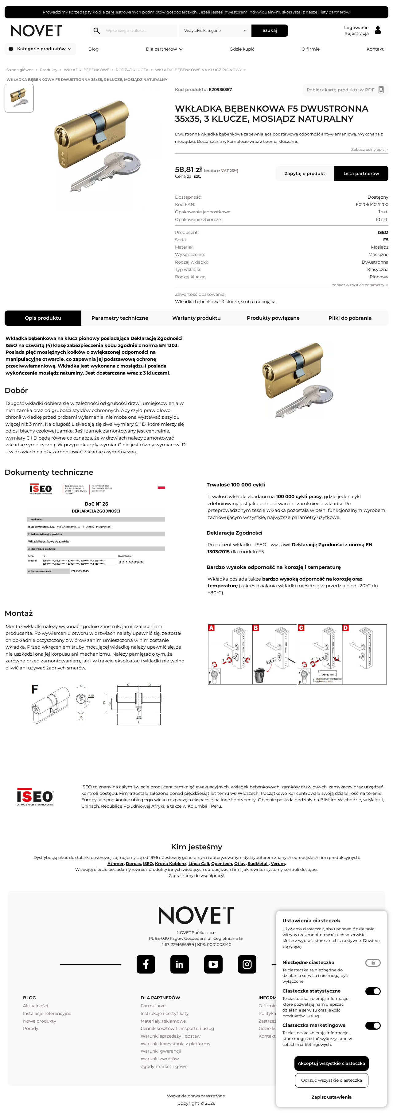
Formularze (153, 1005)
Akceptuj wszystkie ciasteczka (331, 1063)
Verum (278, 863)
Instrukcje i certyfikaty (165, 1013)
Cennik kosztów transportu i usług (177, 1028)
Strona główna (19, 69)
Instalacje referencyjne (47, 1013)
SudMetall (258, 863)
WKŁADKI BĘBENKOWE (86, 69)
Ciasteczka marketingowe (313, 1025)
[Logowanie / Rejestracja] (362, 31)
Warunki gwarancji (161, 1051)
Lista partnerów (361, 173)
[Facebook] (146, 964)
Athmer (115, 863)
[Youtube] (213, 964)
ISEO (148, 863)
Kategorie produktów (44, 49)
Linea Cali (199, 863)
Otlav (240, 863)
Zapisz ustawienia (332, 1097)
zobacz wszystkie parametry (358, 285)
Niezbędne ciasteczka (308, 962)
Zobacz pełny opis (367, 149)
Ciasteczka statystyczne (311, 991)
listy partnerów (334, 12)
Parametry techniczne (119, 318)
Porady (30, 1028)
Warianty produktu (196, 318)
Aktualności (35, 1005)
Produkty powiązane (273, 318)
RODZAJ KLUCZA (132, 69)
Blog (93, 49)
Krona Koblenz (170, 863)
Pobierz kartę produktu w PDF (341, 90)
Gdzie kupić (242, 49)
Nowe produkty (39, 1021)
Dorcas (133, 863)
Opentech (221, 863)
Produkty (48, 69)
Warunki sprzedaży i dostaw (170, 1036)
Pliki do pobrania (350, 318)
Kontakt (375, 49)
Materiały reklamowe (163, 1021)
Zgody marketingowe (164, 1066)
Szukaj (270, 30)
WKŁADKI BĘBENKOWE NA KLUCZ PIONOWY (198, 69)
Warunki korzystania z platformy (176, 1043)
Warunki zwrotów (160, 1059)
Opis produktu (43, 318)
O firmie (311, 49)
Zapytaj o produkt (305, 173)
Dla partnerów (164, 49)
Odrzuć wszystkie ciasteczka (331, 1080)
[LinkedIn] (179, 964)
